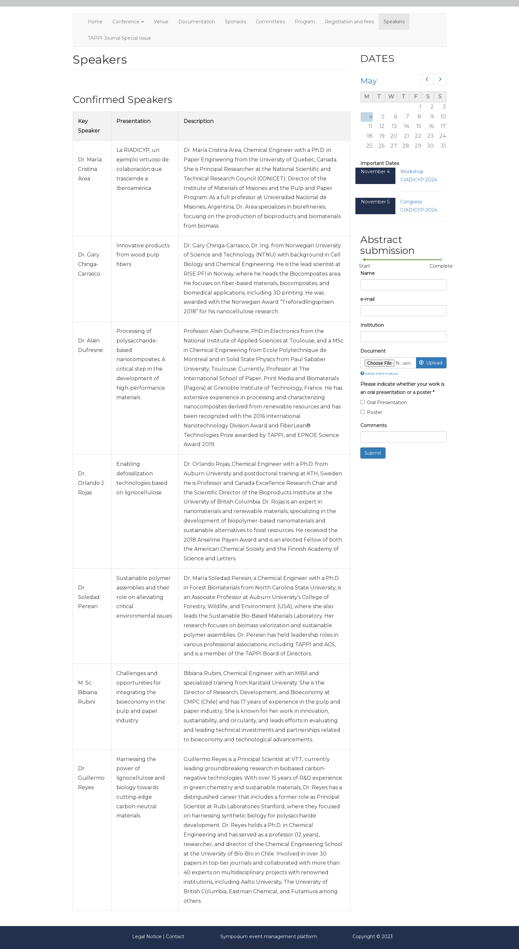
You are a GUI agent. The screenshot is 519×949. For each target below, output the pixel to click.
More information (379, 373)
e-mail (367, 299)
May (368, 81)
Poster (371, 412)
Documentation (196, 22)
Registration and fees (349, 22)
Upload (430, 363)
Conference (128, 22)
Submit (373, 453)
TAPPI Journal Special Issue (119, 38)
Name (367, 273)
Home (95, 22)
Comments (373, 425)
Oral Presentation (383, 402)
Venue (161, 22)
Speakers (394, 22)
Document (373, 351)
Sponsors (235, 22)
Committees (270, 22)
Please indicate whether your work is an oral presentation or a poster (402, 388)
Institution (372, 325)
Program (305, 22)
